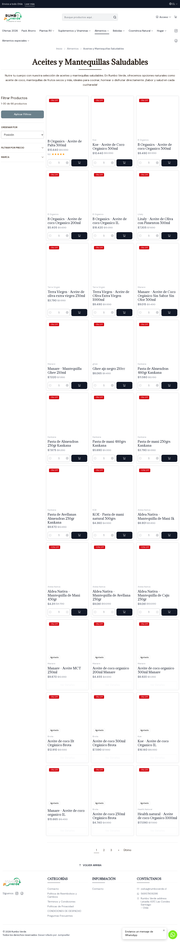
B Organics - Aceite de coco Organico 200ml (65, 227)
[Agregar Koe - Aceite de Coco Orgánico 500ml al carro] (124, 162)
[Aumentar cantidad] (67, 162)
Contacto (53, 888)
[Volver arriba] (90, 865)
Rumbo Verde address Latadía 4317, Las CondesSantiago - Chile (153, 903)
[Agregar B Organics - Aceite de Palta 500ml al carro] (79, 162)
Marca (22, 157)
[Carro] (175, 17)
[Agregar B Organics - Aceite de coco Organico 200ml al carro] (79, 242)
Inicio (59, 49)
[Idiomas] (173, 3)
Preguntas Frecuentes (60, 915)
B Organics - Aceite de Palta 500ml (65, 143)
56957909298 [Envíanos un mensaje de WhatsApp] (147, 893)
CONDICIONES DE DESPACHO (64, 911)
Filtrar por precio (22, 147)
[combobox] (90, 17)
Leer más (30, 3)
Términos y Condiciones (61, 901)
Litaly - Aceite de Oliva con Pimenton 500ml (155, 236)
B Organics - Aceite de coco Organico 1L (110, 231)
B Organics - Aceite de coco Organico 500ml (155, 146)
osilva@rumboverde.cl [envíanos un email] (152, 888)
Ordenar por (9, 127)
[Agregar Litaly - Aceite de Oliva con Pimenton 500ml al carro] (169, 251)
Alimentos (73, 49)
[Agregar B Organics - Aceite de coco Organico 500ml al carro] (169, 162)
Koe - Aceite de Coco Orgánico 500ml (108, 146)
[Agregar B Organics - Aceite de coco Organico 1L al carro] (124, 246)
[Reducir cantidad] (50, 162)
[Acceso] (163, 17)
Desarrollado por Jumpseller (54, 935)
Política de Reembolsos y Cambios (62, 895)
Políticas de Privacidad (60, 906)
